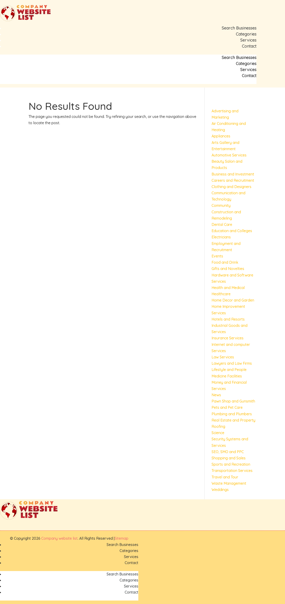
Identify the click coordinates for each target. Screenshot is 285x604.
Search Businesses (239, 28)
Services (248, 40)
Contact (249, 46)
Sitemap (121, 538)
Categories (246, 34)
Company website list (59, 538)
